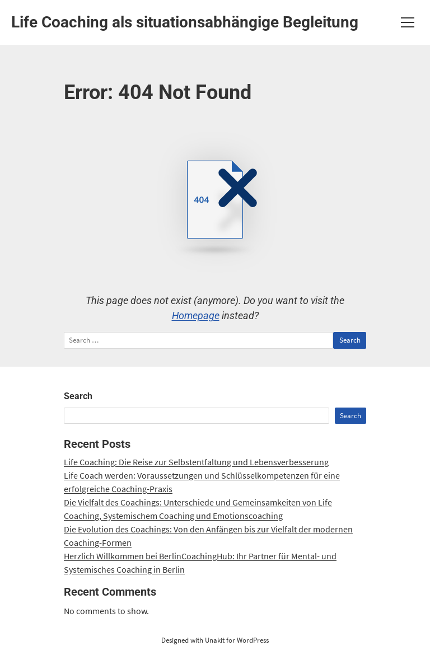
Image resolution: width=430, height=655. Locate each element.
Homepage (195, 315)
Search (78, 396)
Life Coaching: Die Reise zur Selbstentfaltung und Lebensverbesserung (196, 461)
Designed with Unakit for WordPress (215, 639)
